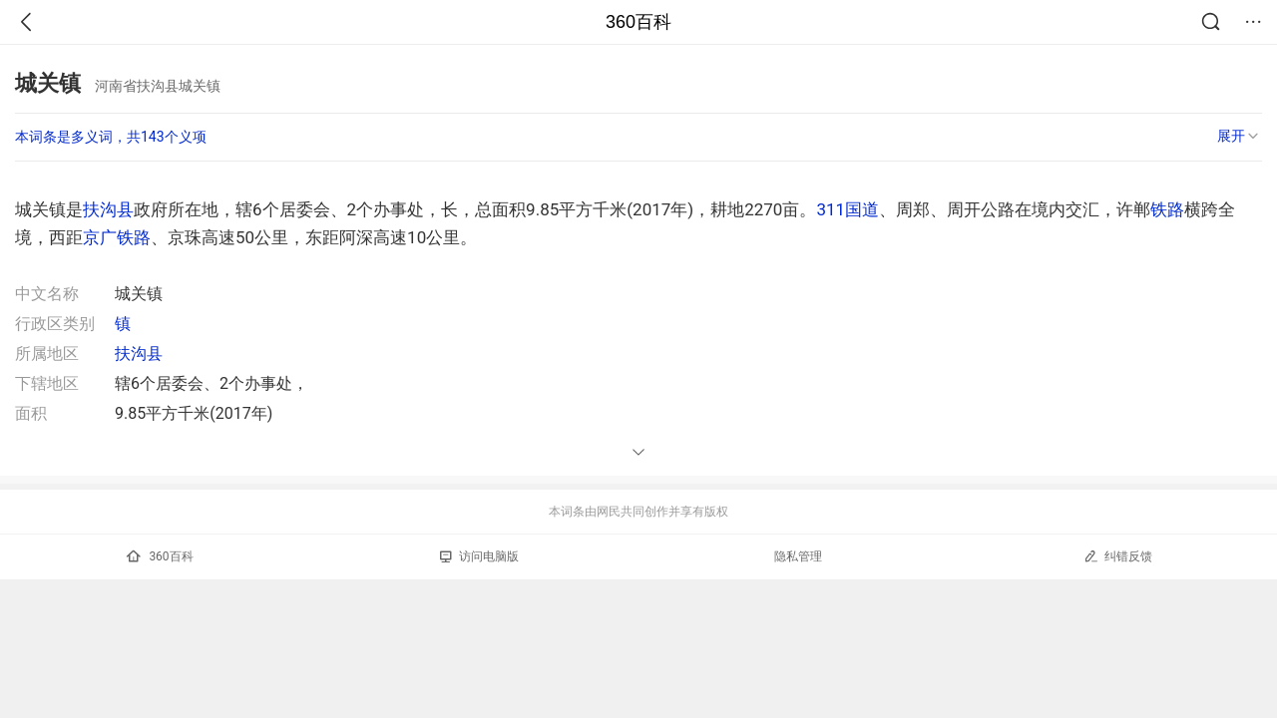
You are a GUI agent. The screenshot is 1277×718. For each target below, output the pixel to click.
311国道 (847, 209)
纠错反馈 (1117, 555)
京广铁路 (117, 237)
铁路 (1167, 209)
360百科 (638, 22)
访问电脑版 (479, 556)
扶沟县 (108, 209)
